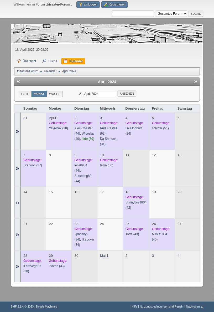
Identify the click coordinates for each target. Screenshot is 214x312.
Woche (54, 93)
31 (25, 118)
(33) (57, 266)
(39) (88, 139)
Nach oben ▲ (194, 306)
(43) (132, 234)
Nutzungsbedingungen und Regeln (162, 306)
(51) (160, 128)
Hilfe (134, 306)
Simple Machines (46, 306)
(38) (58, 128)
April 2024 (107, 82)
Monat (39, 93)
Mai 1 (104, 256)
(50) (106, 165)
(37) (32, 165)
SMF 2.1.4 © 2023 (22, 306)
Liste (25, 93)
